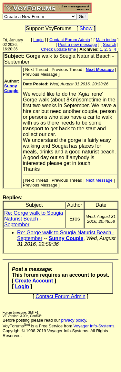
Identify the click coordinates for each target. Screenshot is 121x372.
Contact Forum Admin (69, 39)
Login (38, 39)
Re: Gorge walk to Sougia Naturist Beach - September (33, 218)
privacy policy (73, 320)
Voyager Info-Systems (93, 326)
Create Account (34, 280)
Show (85, 28)
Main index (106, 39)
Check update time (58, 49)
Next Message (99, 180)
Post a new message (77, 44)
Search (109, 44)
